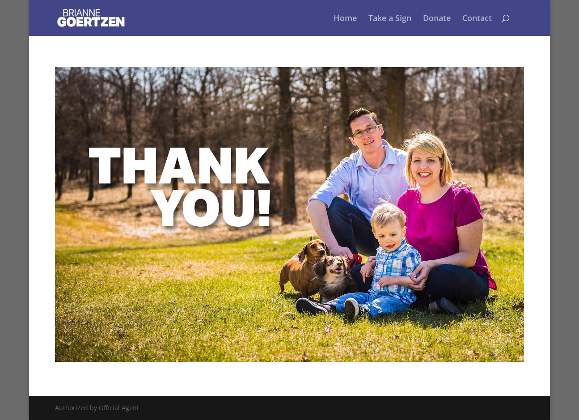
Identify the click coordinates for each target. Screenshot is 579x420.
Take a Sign (389, 19)
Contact (477, 19)
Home (345, 19)
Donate (437, 19)
